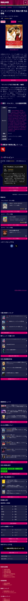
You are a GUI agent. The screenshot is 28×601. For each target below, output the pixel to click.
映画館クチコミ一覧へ (13, 538)
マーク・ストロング (13, 118)
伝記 (2, 18)
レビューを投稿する (13, 190)
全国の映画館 (7, 583)
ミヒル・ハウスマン (15, 124)
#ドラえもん (3, 468)
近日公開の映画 (7, 572)
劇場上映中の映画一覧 (13, 355)
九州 (2, 519)
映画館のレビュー (8, 584)
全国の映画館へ (13, 523)
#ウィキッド (10, 468)
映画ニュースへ (13, 421)
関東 (16, 506)
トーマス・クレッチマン (20, 116)
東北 (16, 511)
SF (1, 532)
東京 (2, 506)
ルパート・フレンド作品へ (13, 238)
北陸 (16, 514)
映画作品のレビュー (8, 575)
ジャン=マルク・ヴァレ (17, 110)
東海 (16, 509)
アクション (3, 529)
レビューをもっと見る (13, 187)
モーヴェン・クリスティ (20, 127)
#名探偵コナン (18, 468)
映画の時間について (13, 552)
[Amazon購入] (14, 49)
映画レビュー (14, 462)
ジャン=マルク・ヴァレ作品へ (13, 211)
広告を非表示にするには (20, 290)
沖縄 (16, 519)
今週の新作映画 (7, 571)
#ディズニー (3, 471)
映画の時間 (3, 7)
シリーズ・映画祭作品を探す (13, 473)
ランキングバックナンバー (10, 592)
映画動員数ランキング (9, 591)
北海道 (2, 511)
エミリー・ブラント (17, 112)
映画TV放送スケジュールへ (14, 497)
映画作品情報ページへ (6, 556)
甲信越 (2, 514)
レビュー (13, 21)
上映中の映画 (7, 569)
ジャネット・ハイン (15, 121)
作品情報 (9, 7)
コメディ (3, 535)
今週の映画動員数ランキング (7, 332)
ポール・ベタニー (19, 113)
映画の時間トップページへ (7, 558)
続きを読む (13, 80)
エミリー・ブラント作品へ (13, 225)
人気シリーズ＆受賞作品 (9, 573)
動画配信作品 (7, 600)
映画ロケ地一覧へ (13, 541)
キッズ (16, 532)
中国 (2, 517)
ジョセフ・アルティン (13, 129)
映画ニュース (7, 599)
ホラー (16, 535)
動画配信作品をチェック (13, 379)
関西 (2, 509)
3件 (8, 18)
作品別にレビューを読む (9, 576)
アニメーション (18, 529)
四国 (16, 517)
